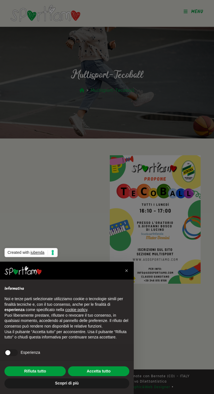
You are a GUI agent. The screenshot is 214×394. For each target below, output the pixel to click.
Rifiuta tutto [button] (35, 371)
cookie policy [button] (76, 309)
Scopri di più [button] (67, 383)
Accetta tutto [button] (99, 371)
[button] (126, 270)
